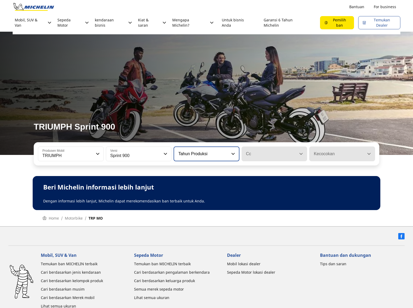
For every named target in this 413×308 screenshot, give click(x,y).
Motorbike (74, 218)
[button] (97, 153)
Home (50, 218)
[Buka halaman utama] (34, 7)
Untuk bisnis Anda (233, 22)
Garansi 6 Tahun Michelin (278, 22)
